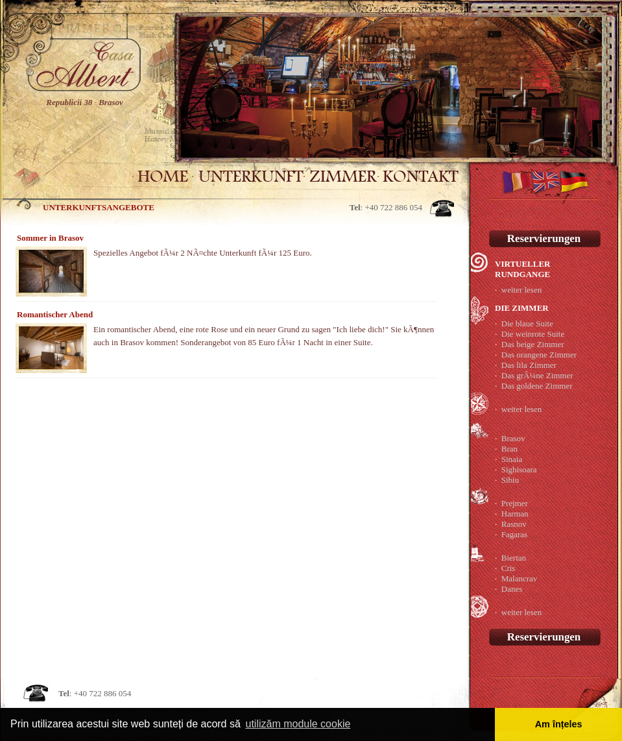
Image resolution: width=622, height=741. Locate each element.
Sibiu (510, 480)
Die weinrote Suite (532, 334)
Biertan (513, 558)
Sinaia (512, 459)
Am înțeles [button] (558, 724)
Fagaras (514, 534)
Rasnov (514, 524)
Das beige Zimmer (532, 344)
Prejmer (514, 503)
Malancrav (519, 578)
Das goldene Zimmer (537, 386)
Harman (515, 513)
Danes (512, 589)
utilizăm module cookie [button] (297, 723)
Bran (509, 449)
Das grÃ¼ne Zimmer (537, 375)
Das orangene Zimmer (539, 354)
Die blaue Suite (527, 323)
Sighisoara (519, 469)
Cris (508, 568)
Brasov (513, 438)
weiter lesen (521, 290)
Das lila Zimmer (528, 365)
